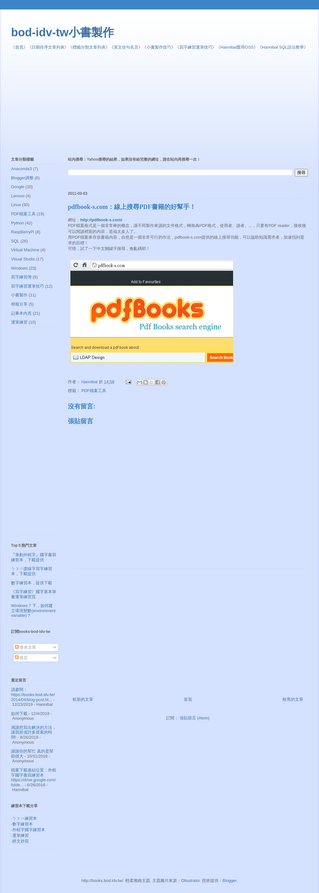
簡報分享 (19, 304)
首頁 (19, 47)
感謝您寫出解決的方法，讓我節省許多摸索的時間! (33, 732)
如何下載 (19, 713)
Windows (19, 268)
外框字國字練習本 (28, 829)
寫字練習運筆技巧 (195, 47)
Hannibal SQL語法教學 (283, 47)
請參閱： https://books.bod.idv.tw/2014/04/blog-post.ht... (33, 694)
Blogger (230, 880)
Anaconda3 (21, 168)
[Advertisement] (106, 104)
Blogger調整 (22, 178)
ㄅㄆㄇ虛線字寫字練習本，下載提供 (31, 571)
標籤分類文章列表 (89, 47)
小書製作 (19, 295)
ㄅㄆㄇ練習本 (24, 818)
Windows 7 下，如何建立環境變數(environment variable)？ (33, 610)
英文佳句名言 (126, 47)
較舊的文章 (293, 699)
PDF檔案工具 (93, 390)
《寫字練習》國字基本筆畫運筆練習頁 (33, 594)
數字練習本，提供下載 (31, 582)
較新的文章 (83, 699)
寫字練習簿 (21, 277)
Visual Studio (23, 259)
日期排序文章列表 (48, 47)
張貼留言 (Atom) (195, 718)
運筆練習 (19, 322)
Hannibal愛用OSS (237, 47)
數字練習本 (22, 824)
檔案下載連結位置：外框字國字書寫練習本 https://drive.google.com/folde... (33, 777)
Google (17, 186)
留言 (21, 657)
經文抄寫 (20, 841)
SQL (15, 241)
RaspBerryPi (22, 231)
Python (17, 223)
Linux (16, 204)
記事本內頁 (21, 313)
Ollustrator (190, 880)
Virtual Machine (25, 249)
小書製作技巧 (159, 47)
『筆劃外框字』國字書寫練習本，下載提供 (33, 557)
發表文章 (25, 647)
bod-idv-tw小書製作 (62, 32)
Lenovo (18, 195)
